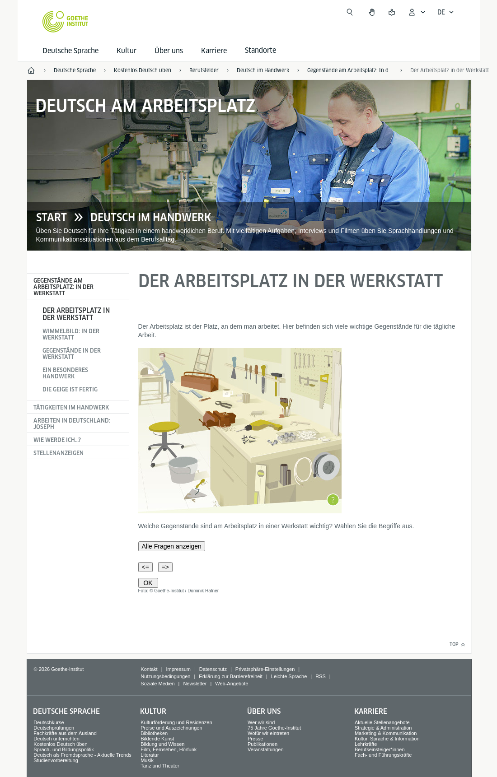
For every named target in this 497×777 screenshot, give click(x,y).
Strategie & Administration (383, 727)
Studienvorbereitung (55, 760)
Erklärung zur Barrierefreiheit (231, 676)
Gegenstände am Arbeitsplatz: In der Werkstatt (63, 287)
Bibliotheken (154, 733)
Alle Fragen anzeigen (172, 546)
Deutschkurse (48, 722)
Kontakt (149, 669)
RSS (320, 676)
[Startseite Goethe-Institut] (65, 22)
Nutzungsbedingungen (165, 676)
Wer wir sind (261, 722)
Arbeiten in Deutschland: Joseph (71, 423)
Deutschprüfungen (53, 727)
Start (51, 217)
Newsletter (194, 683)
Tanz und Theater (160, 765)
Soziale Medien (157, 683)
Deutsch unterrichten (56, 738)
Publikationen (262, 744)
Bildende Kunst (157, 738)
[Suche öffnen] (349, 12)
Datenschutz (213, 669)
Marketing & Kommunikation (386, 733)
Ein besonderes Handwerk (65, 373)
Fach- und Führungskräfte (383, 755)
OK (148, 582)
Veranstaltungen (266, 749)
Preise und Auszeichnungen (171, 727)
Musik (147, 760)
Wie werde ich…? (57, 440)
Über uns (169, 51)
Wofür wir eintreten (268, 733)
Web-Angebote (231, 683)
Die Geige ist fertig (70, 389)
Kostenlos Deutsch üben (60, 744)
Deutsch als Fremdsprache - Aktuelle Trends (82, 755)
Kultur (126, 51)
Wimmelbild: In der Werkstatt (70, 334)
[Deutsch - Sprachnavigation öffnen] (446, 12)
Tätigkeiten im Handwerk (71, 407)
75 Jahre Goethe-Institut (274, 727)
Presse (255, 738)
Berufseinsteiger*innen (380, 749)
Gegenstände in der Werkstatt (71, 353)
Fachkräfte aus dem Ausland (64, 733)
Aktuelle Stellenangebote (382, 722)
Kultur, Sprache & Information (387, 738)
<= (145, 567)
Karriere (214, 51)
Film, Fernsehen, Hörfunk (169, 749)
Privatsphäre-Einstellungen (265, 669)
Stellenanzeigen (58, 453)
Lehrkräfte (366, 744)
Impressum (178, 669)
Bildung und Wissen (162, 744)
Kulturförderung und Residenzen (176, 722)
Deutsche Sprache (70, 51)
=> (165, 567)
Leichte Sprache (289, 676)
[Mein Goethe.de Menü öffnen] (416, 12)
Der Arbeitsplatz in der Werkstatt (76, 314)
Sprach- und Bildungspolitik (63, 749)
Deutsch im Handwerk (150, 217)
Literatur (150, 755)
